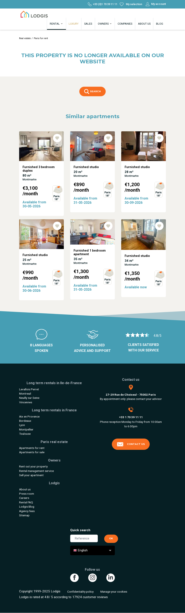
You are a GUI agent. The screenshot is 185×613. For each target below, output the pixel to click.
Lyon (22, 425)
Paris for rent (41, 38)
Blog (159, 23)
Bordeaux (25, 420)
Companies (125, 23)
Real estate (25, 38)
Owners (105, 23)
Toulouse (25, 433)
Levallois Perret (29, 389)
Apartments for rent (31, 448)
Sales (88, 23)
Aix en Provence (29, 416)
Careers (24, 498)
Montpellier (26, 429)
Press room (26, 493)
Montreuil (25, 393)
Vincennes (25, 402)
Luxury (73, 23)
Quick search (80, 530)
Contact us (131, 444)
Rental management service (36, 471)
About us (144, 23)
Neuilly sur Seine (29, 397)
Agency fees (27, 511)
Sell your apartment (31, 475)
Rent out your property (33, 466)
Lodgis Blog (26, 506)
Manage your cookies (113, 591)
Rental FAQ (26, 502)
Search (92, 91)
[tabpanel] (41, 175)
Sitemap (24, 515)
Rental (56, 23)
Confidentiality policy (80, 591)
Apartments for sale (31, 452)
